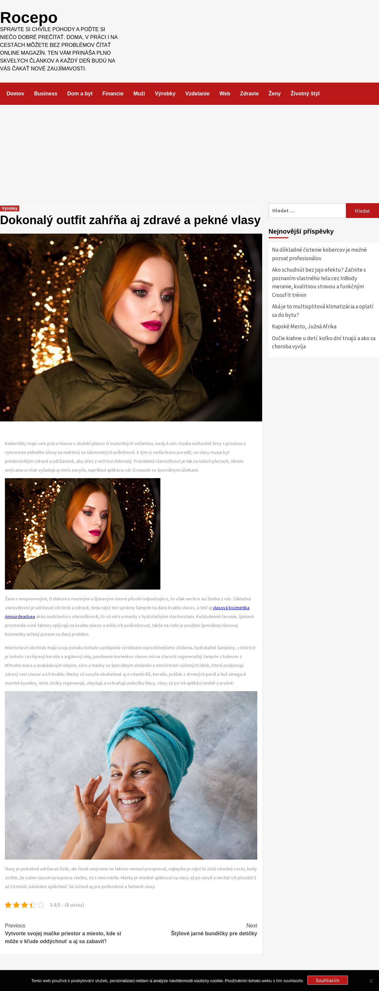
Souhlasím (327, 980)
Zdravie (249, 93)
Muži (139, 93)
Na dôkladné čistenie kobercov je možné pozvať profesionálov (319, 254)
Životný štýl (305, 93)
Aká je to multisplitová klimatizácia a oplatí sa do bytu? (322, 311)
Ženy (275, 93)
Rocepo (29, 17)
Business (45, 93)
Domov (15, 93)
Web (224, 93)
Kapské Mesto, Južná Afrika (304, 326)
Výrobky (165, 93)
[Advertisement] (189, 154)
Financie (113, 93)
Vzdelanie (197, 93)
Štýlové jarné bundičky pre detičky (194, 929)
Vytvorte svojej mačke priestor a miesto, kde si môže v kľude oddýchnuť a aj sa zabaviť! (68, 933)
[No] (371, 981)
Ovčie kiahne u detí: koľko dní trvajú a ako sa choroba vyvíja (323, 342)
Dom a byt (79, 93)
